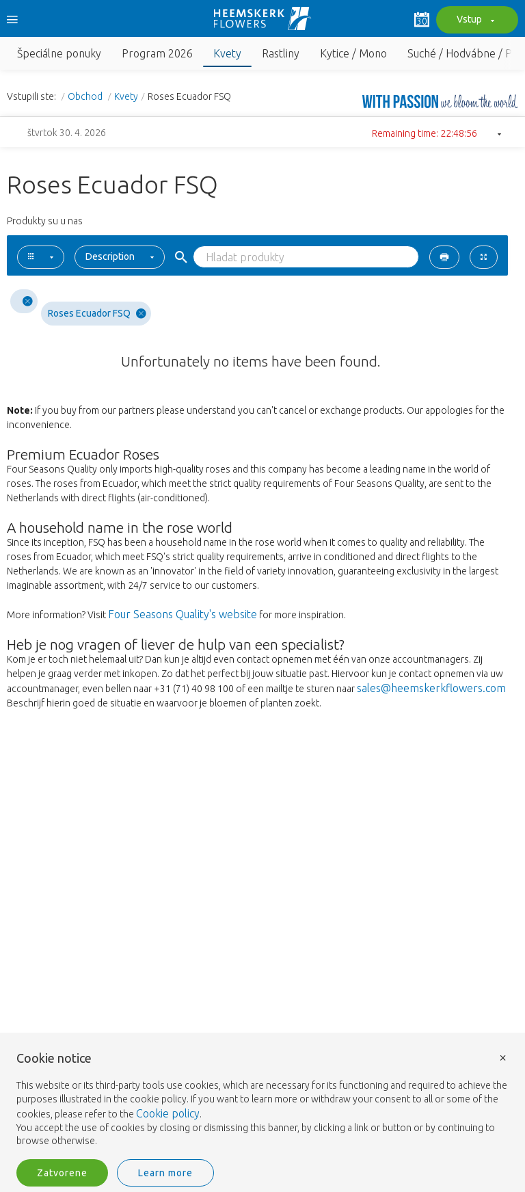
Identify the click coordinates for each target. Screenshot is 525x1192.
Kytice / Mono (353, 53)
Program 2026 (157, 53)
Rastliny (280, 53)
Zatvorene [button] (62, 1172)
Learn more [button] (165, 1172)
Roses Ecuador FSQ (97, 314)
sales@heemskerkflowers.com (431, 688)
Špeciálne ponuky (59, 53)
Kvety (227, 53)
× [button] (503, 1057)
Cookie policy (168, 1113)
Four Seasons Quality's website (182, 614)
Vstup (474, 21)
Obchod (86, 96)
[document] (262, 1100)
